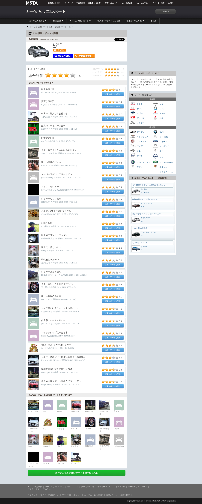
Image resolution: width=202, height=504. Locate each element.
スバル (136, 113)
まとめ (153, 21)
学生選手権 (120, 487)
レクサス (137, 122)
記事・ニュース (111, 3)
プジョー (137, 167)
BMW (158, 132)
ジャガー (137, 146)
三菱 (157, 118)
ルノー (158, 150)
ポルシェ (159, 167)
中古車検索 (80, 3)
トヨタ (136, 103)
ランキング (32, 495)
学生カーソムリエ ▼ (135, 21)
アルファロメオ (140, 162)
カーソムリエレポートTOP (41, 27)
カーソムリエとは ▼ (38, 21)
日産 (157, 103)
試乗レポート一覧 (63, 27)
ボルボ (136, 155)
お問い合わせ (111, 495)
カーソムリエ (142, 3)
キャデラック (139, 136)
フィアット (138, 141)
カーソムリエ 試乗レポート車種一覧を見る (76, 473)
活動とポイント (88, 487)
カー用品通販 (127, 3)
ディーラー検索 (158, 3)
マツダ (158, 108)
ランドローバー (162, 162)
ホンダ (136, 108)
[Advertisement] (152, 49)
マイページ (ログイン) (49, 495)
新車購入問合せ (54, 3)
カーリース (69, 3)
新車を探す (125, 495)
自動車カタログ (94, 3)
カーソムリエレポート (137, 487)
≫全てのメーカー (167, 172)
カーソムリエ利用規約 (93, 495)
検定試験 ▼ (58, 21)
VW (157, 156)
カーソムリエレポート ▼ (80, 21)
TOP (29, 487)
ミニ (135, 150)
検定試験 (38, 487)
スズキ (158, 113)
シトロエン (160, 136)
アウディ (137, 132)
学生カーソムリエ (105, 487)
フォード (159, 141)
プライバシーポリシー (71, 495)
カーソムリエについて (54, 487)
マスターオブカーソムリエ (108, 21)
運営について (72, 487)
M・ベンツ (160, 146)
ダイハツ (137, 118)
